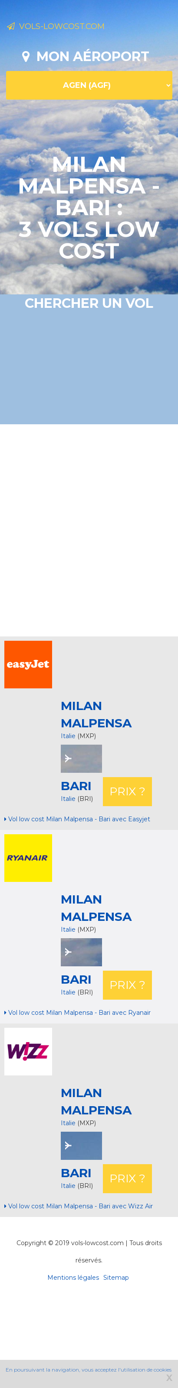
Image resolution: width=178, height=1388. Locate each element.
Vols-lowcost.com (56, 26)
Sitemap (116, 1277)
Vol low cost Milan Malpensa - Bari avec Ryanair (77, 1013)
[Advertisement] (81, 529)
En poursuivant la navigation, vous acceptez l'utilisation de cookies (88, 1369)
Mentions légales (73, 1277)
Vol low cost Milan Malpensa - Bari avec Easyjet (77, 819)
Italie (68, 736)
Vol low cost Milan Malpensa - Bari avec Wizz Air (78, 1206)
